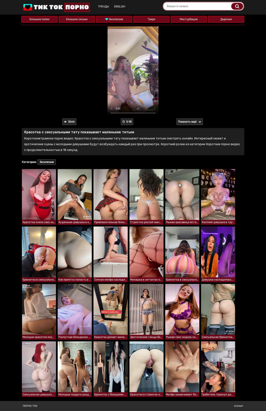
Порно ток (30, 405)
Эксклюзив (114, 19)
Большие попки (39, 19)
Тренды (103, 6)
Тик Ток (56, 7)
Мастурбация (189, 19)
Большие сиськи (77, 19)
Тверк (151, 19)
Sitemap (238, 406)
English (119, 6)
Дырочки (226, 19)
